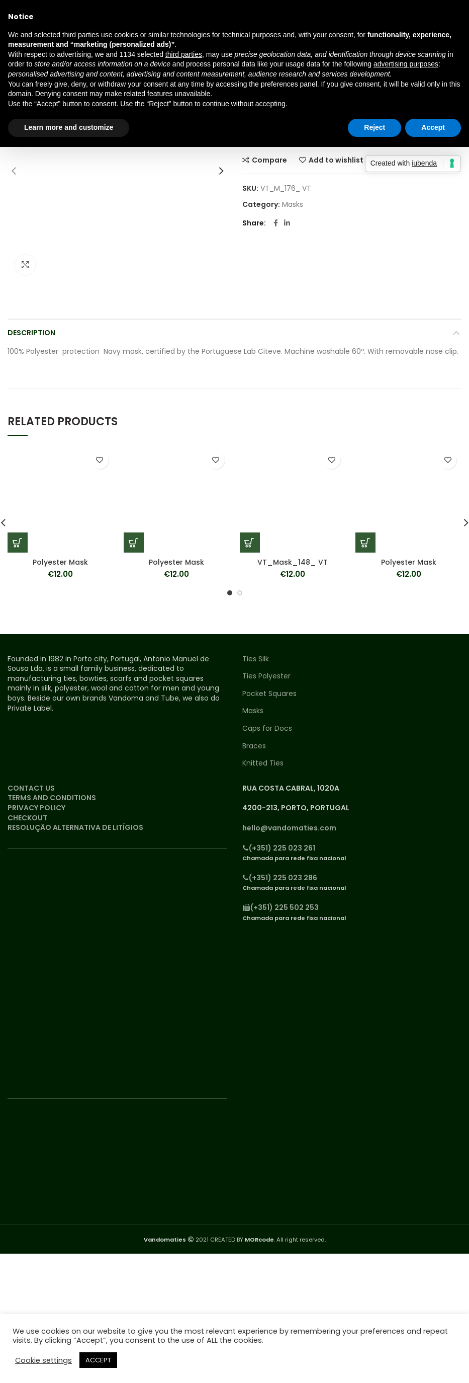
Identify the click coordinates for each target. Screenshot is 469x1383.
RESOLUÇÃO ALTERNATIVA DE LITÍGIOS (75, 827)
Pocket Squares (269, 694)
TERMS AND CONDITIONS (52, 798)
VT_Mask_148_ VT (292, 562)
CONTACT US (31, 788)
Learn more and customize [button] (68, 127)
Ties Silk (255, 659)
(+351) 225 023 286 (279, 878)
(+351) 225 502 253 (280, 907)
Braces (254, 746)
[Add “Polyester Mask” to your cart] (18, 542)
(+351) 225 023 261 (278, 848)
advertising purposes (405, 64)
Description (31, 333)
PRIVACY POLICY (36, 808)
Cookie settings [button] (43, 1360)
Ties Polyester (266, 676)
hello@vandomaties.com (289, 828)
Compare (269, 160)
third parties (183, 54)
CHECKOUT (27, 818)
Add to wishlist (336, 160)
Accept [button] (433, 127)
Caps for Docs (267, 728)
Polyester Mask (60, 562)
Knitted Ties (263, 763)
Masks (292, 204)
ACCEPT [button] (98, 1360)
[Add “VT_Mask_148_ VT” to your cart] (250, 542)
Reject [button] (374, 127)
